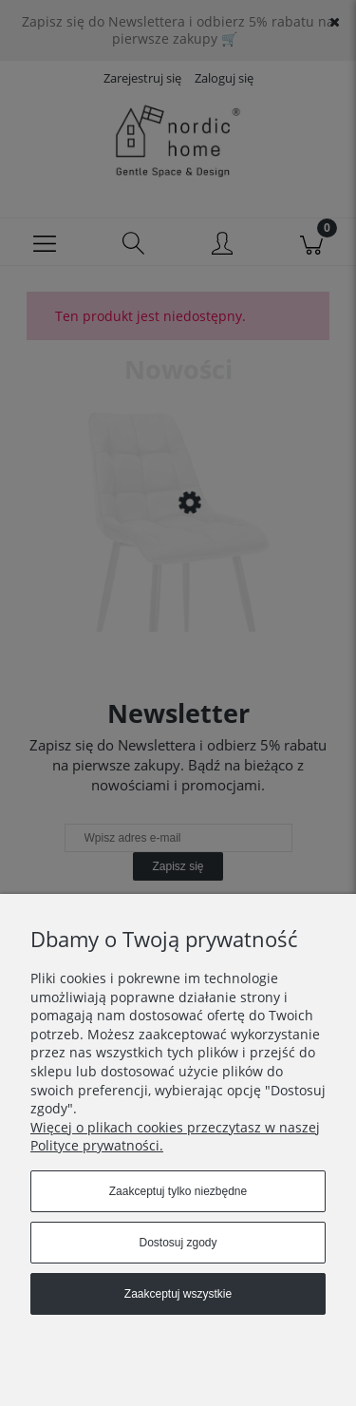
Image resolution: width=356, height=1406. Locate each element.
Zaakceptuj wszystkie (178, 1294)
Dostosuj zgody (177, 1242)
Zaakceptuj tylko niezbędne (178, 1191)
